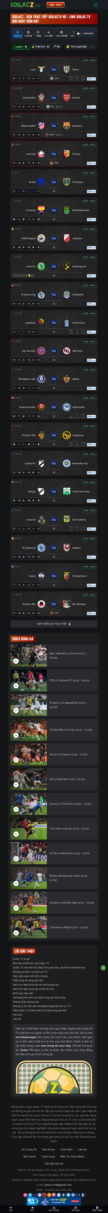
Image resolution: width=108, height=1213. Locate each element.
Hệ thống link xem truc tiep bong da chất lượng (39, 997)
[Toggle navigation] (95, 5)
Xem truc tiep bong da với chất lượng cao (36, 984)
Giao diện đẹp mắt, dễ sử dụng (30, 976)
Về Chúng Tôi (29, 1149)
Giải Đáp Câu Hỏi (54, 1163)
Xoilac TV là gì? (21, 959)
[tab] (17, 34)
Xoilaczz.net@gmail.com (58, 1184)
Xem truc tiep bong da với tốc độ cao (33, 989)
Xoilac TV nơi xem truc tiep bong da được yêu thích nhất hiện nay (49, 967)
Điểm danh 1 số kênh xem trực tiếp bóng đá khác (40, 1010)
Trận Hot (41, 46)
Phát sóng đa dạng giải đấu (28, 980)
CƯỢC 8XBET (55, 5)
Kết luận (17, 1014)
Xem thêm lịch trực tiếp (54, 624)
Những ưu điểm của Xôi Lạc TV (30, 971)
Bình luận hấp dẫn (23, 993)
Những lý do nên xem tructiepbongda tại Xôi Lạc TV (42, 1006)
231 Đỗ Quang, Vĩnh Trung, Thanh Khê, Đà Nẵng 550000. (59, 1170)
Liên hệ (17, 1019)
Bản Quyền (30, 1156)
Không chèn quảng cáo (26, 1001)
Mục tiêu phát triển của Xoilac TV (31, 963)
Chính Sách (66, 1149)
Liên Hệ (82, 1149)
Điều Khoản (48, 1149)
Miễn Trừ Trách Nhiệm (72, 1156)
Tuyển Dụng (48, 1156)
